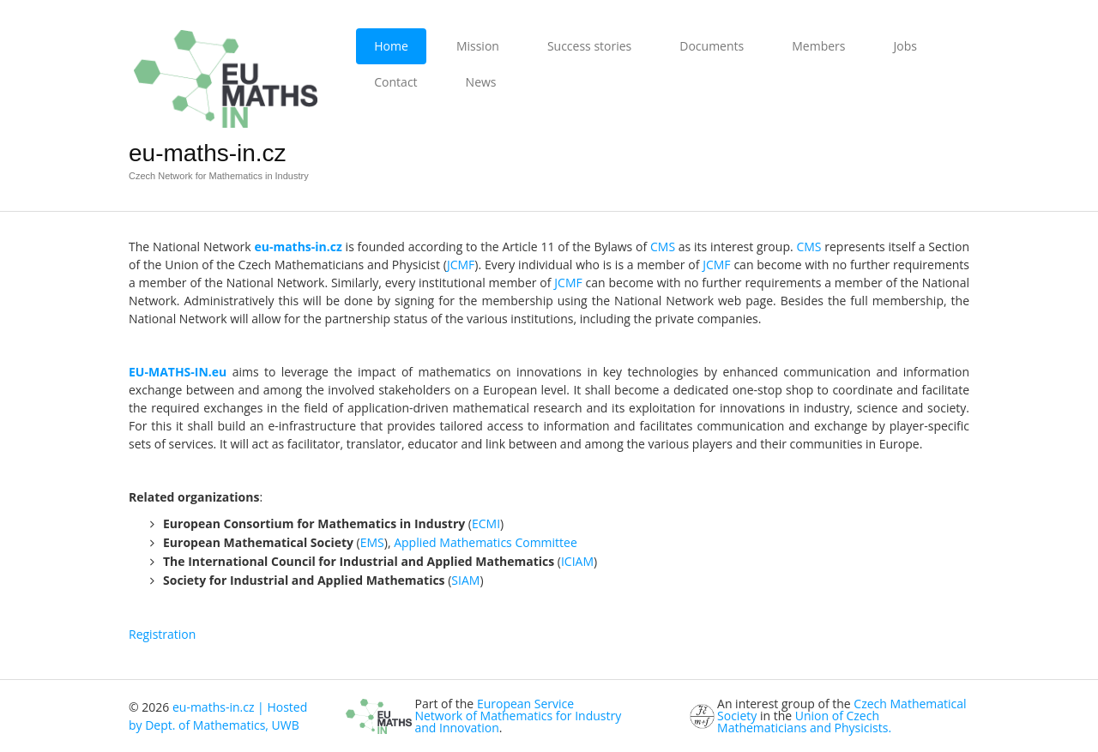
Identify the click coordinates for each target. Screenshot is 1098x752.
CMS (662, 246)
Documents (711, 46)
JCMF (460, 264)
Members (818, 46)
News (481, 82)
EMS (372, 542)
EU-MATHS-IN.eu (177, 372)
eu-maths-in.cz (208, 153)
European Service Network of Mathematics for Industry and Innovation (517, 715)
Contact (395, 82)
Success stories (589, 46)
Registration (162, 634)
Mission (477, 46)
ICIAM (577, 561)
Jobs (904, 46)
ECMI (486, 523)
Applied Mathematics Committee (485, 542)
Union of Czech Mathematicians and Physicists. (804, 721)
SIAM (465, 580)
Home (391, 46)
